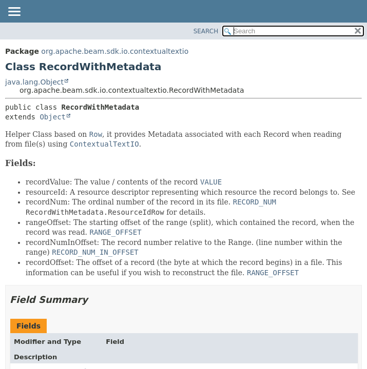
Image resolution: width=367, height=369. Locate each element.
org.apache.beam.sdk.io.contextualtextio (114, 51)
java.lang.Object (34, 82)
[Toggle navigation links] (14, 12)
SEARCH (206, 31)
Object (53, 117)
